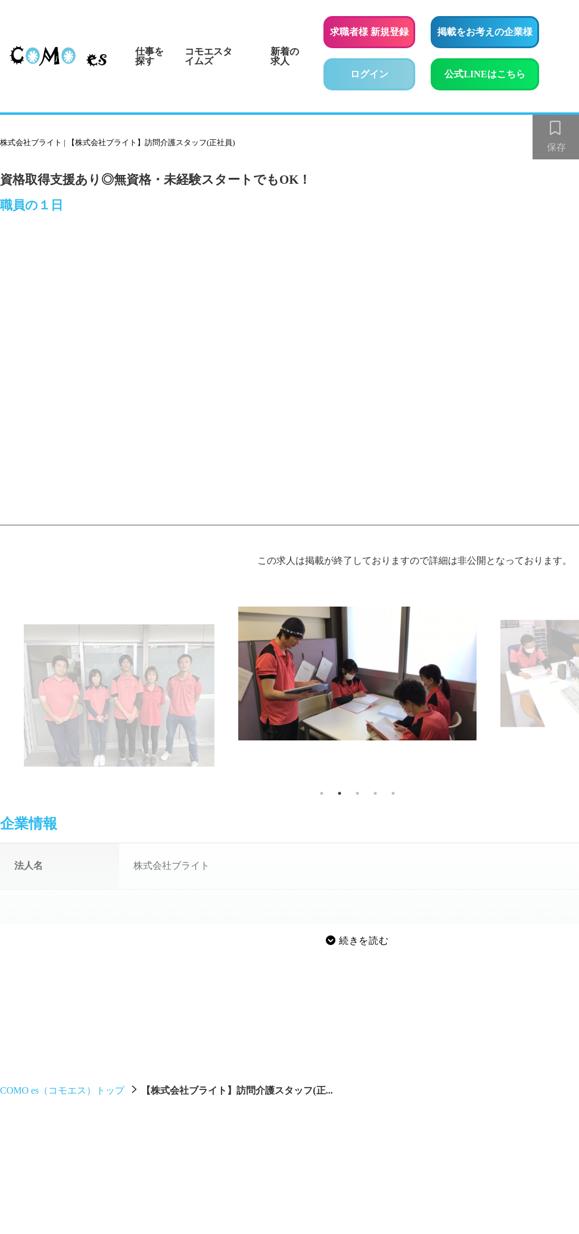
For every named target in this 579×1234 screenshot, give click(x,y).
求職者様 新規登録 (369, 32)
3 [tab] (357, 793)
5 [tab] (393, 793)
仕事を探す (149, 56)
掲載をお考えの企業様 (485, 32)
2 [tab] (339, 793)
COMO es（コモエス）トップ (62, 1090)
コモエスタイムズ (208, 56)
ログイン (369, 74)
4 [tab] (375, 793)
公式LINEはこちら (491, 72)
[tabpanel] (357, 673)
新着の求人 (284, 56)
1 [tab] (322, 793)
